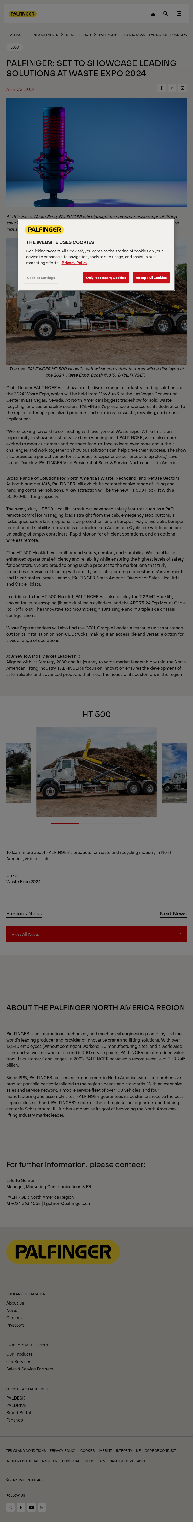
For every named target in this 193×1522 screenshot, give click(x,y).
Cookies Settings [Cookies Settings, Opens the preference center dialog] (41, 278)
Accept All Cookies (151, 278)
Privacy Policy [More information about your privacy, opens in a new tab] (74, 262)
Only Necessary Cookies (106, 278)
